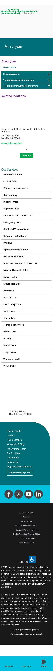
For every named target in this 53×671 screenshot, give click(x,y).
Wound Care (10, 391)
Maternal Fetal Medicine (17, 284)
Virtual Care (10, 368)
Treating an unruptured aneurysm (23, 87)
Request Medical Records (19, 492)
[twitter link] (18, 520)
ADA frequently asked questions (26, 656)
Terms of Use (26, 548)
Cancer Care (10, 184)
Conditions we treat (10, 13)
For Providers (13, 479)
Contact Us (12, 488)
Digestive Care (11, 215)
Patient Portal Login (16, 475)
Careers (11, 461)
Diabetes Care (11, 207)
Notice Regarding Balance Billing (26, 560)
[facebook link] (8, 520)
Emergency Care (13, 230)
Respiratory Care (13, 322)
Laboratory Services (15, 268)
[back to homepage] (2, 9)
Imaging (8, 253)
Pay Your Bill (13, 483)
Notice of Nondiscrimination (26, 552)
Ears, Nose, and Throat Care (19, 223)
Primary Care (11, 314)
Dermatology (11, 200)
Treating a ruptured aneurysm (21, 80)
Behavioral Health (13, 177)
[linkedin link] (38, 520)
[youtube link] (28, 520)
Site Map (26, 543)
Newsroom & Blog (15, 470)
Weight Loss (10, 376)
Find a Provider (14, 457)
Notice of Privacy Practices (26, 556)
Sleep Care (9, 330)
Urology (7, 360)
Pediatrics (9, 307)
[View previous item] (21, 151)
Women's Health (12, 383)
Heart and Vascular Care (17, 238)
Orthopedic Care (13, 299)
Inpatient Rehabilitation (17, 261)
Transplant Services (14, 345)
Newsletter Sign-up (21, 499)
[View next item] (32, 151)
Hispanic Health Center (16, 246)
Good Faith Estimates (26, 565)
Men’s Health (11, 291)
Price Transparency (26, 569)
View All (26, 157)
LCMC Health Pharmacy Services (22, 276)
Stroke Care (10, 337)
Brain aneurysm (12, 74)
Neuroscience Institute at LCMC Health (19, 11)
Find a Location (14, 466)
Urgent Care (10, 353)
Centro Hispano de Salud (18, 192)
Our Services (13, 9)
